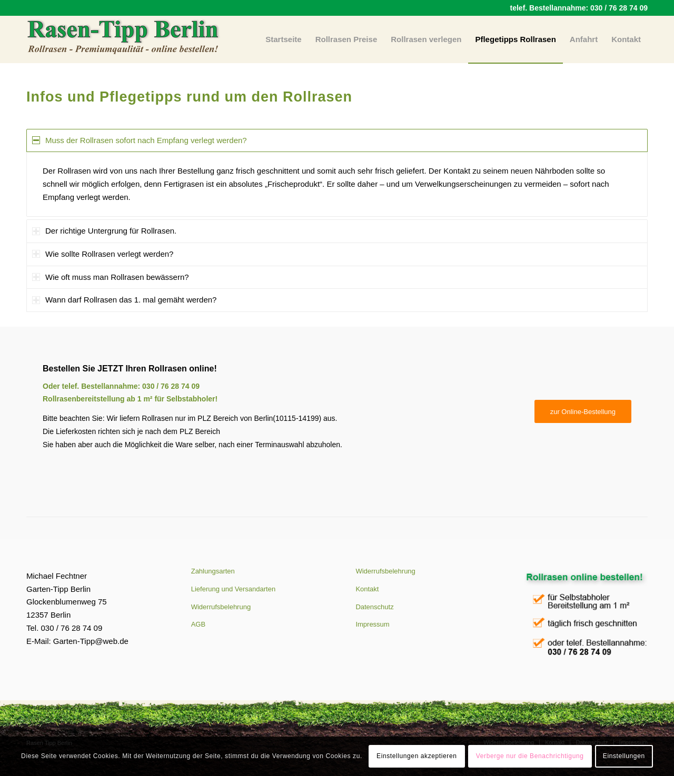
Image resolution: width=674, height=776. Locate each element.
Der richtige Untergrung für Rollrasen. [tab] (104, 230)
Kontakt (367, 589)
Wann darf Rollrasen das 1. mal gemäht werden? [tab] (124, 299)
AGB (198, 624)
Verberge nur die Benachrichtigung (530, 756)
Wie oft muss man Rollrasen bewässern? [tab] (110, 277)
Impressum (372, 624)
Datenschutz (374, 607)
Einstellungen (624, 756)
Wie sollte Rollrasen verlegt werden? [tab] (102, 253)
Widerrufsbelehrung (221, 607)
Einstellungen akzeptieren (416, 756)
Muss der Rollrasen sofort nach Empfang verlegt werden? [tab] (139, 140)
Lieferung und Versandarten (233, 589)
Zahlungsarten (213, 571)
